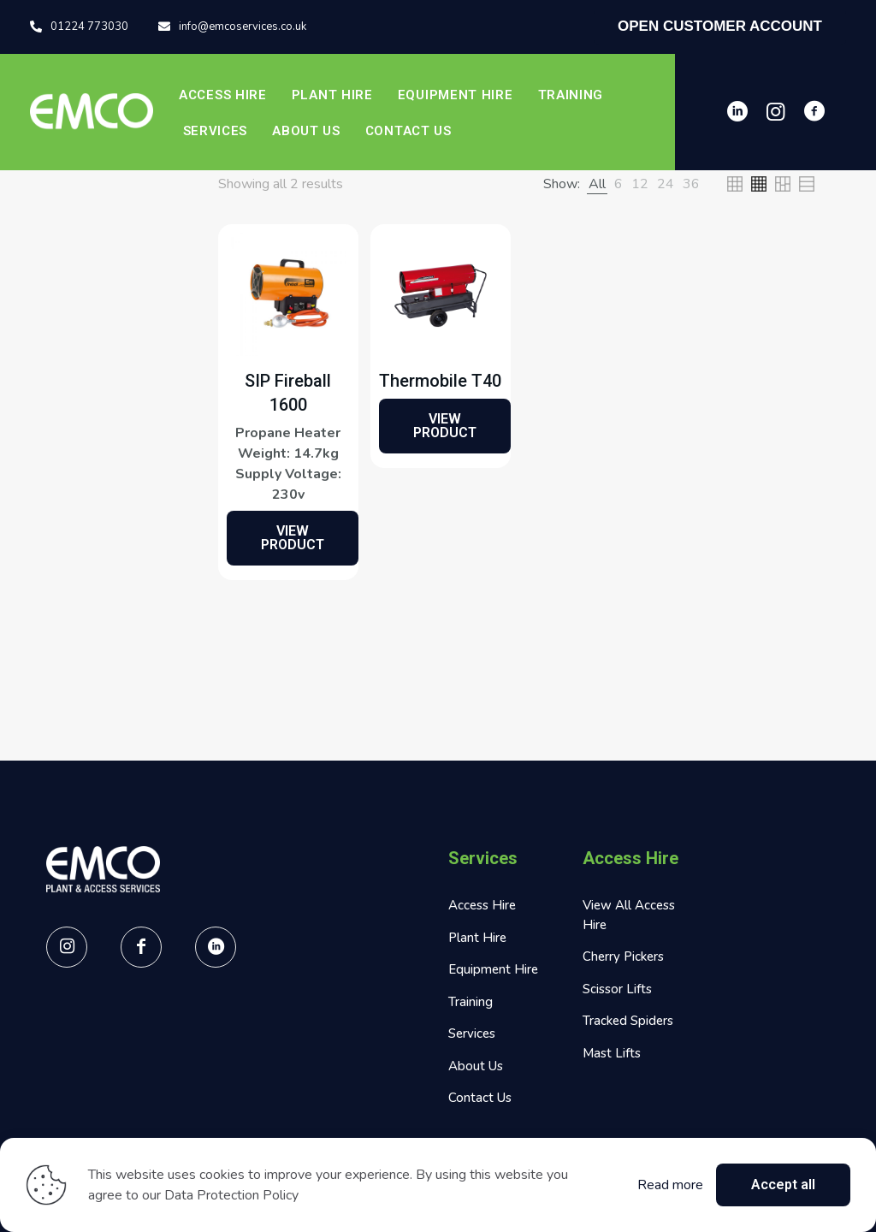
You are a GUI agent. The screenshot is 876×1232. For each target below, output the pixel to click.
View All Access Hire (629, 915)
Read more (670, 1185)
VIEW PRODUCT (292, 538)
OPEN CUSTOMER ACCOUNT (720, 26)
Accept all (783, 1184)
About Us (475, 1066)
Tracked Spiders (628, 1020)
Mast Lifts (612, 1053)
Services (471, 1033)
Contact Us (480, 1097)
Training (470, 1001)
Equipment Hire (493, 969)
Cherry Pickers (623, 956)
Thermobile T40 (440, 380)
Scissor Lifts (617, 989)
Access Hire (482, 905)
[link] (597, 184)
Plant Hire (477, 937)
